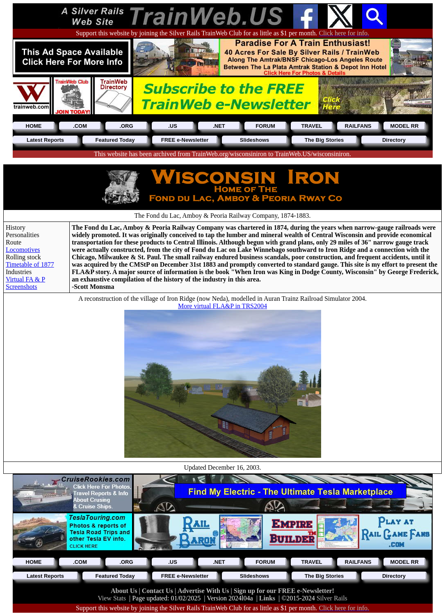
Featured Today (115, 140)
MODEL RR (404, 126)
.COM (80, 126)
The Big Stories (324, 140)
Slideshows (254, 140)
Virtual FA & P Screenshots (25, 283)
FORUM (265, 126)
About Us (125, 590)
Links (267, 598)
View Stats (112, 598)
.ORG (126, 126)
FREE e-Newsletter (185, 140)
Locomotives (23, 249)
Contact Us (158, 590)
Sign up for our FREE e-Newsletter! (284, 590)
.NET (219, 126)
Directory (394, 140)
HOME (34, 126)
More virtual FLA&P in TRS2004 (222, 305)
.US (172, 126)
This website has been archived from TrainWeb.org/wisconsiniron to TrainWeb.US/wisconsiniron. (222, 153)
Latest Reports (45, 140)
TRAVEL (311, 126)
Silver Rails (332, 598)
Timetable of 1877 (30, 264)
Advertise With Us (204, 590)
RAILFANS (358, 126)
